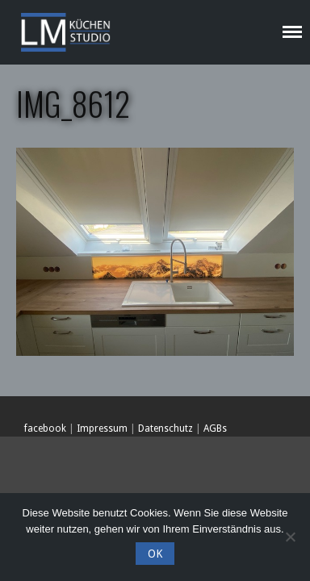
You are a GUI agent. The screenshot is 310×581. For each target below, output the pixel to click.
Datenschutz (165, 428)
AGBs (215, 428)
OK (155, 553)
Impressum (102, 428)
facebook (45, 428)
